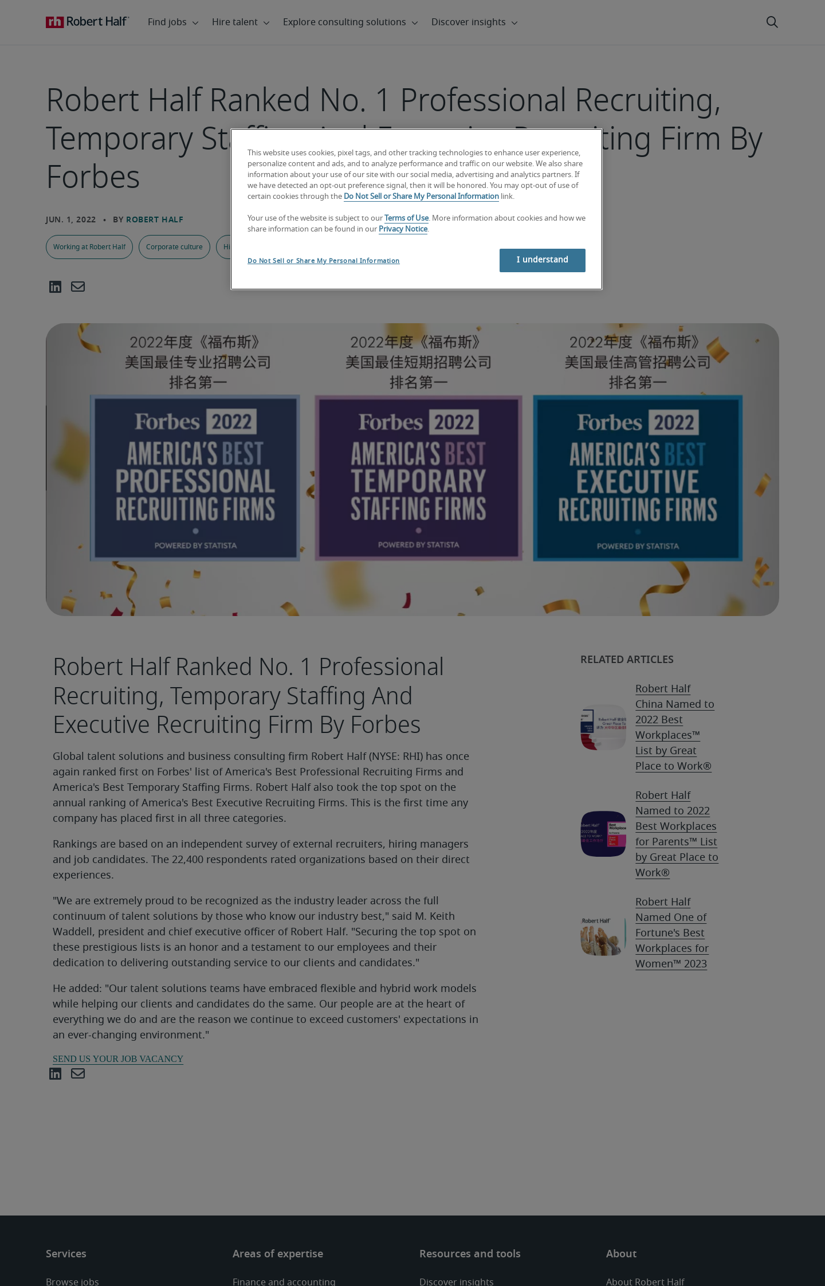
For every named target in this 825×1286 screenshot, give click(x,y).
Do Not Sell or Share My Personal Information (421, 197)
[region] (416, 209)
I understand (542, 260)
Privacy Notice (403, 229)
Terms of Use (406, 218)
